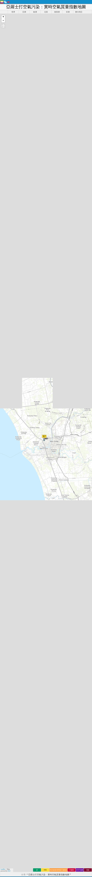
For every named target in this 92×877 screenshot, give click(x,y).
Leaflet (3, 869)
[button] (3, 17)
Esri (9, 871)
